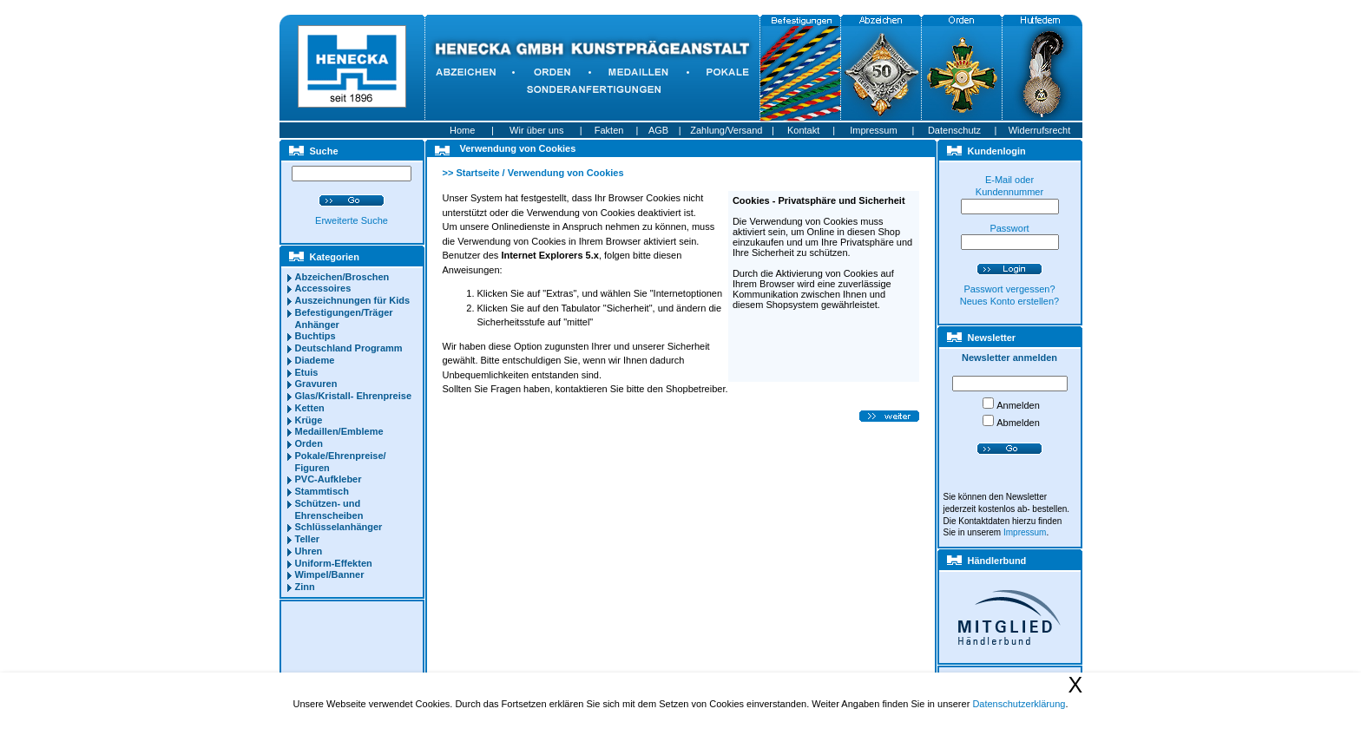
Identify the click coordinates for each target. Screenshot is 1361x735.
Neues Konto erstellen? (1009, 301)
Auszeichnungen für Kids (353, 300)
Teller (307, 539)
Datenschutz (954, 130)
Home (462, 130)
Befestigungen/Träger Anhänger (344, 318)
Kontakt (803, 130)
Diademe (315, 360)
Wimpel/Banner (330, 574)
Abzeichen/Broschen (342, 277)
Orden (309, 443)
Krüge (309, 420)
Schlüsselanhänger (339, 527)
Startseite (477, 172)
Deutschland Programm (349, 348)
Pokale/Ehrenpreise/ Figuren (340, 461)
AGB (658, 130)
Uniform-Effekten (333, 563)
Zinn (305, 586)
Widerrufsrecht (1040, 130)
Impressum (873, 130)
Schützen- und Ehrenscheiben (329, 509)
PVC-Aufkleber (328, 479)
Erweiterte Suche (351, 220)
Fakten (609, 130)
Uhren (309, 551)
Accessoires (323, 288)
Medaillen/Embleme (339, 431)
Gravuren (316, 383)
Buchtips (315, 336)
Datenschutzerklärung (1018, 704)
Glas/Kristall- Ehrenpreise (353, 395)
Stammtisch (322, 491)
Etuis (307, 372)
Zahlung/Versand (726, 130)
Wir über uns (536, 130)
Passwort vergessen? (1009, 289)
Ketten (310, 408)
